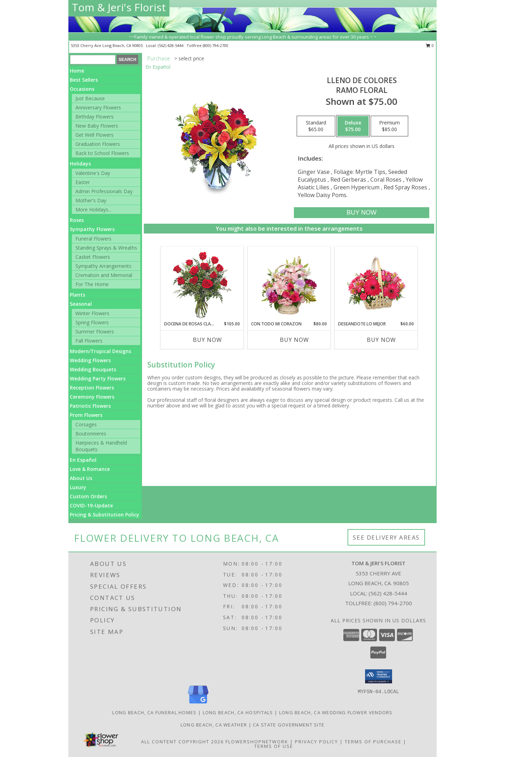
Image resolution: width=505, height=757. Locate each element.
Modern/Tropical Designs (100, 351)
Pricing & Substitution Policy (104, 514)
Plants (77, 294)
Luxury (78, 487)
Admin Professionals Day (104, 191)
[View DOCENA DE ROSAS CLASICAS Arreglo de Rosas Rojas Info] (202, 283)
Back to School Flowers (102, 153)
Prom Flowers (86, 415)
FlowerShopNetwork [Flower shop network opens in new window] (256, 741)
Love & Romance (90, 469)
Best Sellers (84, 79)
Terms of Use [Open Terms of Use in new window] (273, 746)
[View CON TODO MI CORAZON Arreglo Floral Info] (289, 283)
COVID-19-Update (91, 505)
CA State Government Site (288, 725)
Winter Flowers (92, 313)
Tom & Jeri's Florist (119, 7)
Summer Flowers (94, 331)
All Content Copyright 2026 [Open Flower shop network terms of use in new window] (182, 741)
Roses (77, 220)
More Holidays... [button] (93, 209)
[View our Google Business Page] (198, 704)
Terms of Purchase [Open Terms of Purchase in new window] (373, 741)
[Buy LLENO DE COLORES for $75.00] (361, 212)
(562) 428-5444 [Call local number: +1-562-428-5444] (171, 45)
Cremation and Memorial (103, 275)
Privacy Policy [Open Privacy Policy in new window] (316, 741)
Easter (82, 182)
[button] (378, 676)
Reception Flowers (92, 387)
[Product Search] (92, 59)
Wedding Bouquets (93, 369)
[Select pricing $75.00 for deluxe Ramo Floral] (353, 126)
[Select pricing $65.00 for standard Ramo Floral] (316, 126)
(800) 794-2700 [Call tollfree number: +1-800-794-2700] (215, 45)
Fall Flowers (88, 340)
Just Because (90, 98)
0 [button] (429, 45)
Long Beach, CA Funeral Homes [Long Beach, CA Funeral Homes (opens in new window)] (154, 712)
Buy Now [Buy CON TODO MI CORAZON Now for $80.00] (294, 340)
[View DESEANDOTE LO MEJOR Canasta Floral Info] (376, 283)
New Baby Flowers (96, 125)
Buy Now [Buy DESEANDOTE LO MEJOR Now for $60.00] (381, 340)
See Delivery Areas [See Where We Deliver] (386, 537)
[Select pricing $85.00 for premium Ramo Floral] (389, 126)
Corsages (86, 424)
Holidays (80, 163)
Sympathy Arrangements (103, 266)
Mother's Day (90, 200)
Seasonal (81, 303)
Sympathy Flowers (92, 229)
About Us (81, 478)
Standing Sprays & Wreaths (106, 247)
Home (77, 70)
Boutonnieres (90, 433)
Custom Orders (88, 496)
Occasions (82, 89)
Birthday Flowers (94, 116)
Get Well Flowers (94, 134)
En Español (83, 460)
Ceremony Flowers (92, 396)
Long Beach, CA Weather (214, 725)
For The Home (92, 284)
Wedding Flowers (90, 360)
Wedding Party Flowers (98, 378)
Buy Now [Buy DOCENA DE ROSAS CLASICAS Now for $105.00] (207, 340)
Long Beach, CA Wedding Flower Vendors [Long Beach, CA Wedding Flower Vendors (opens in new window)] (336, 712)
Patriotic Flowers (90, 406)
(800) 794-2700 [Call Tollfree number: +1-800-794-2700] (392, 603)
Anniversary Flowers (98, 107)
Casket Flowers (92, 257)
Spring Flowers (92, 322)
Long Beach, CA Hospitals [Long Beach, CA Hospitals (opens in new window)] (238, 712)
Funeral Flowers (93, 238)
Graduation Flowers (97, 144)
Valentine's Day (92, 173)
